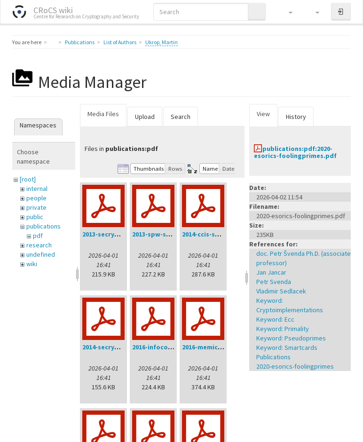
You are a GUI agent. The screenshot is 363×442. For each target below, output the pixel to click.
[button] (286, 12)
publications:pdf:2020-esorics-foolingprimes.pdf (295, 152)
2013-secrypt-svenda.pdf (120, 234)
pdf (38, 235)
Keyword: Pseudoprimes (291, 338)
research (39, 245)
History (296, 116)
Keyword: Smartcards (286, 347)
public (34, 217)
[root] (28, 179)
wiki (31, 264)
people (36, 198)
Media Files (103, 114)
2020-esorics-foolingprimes (295, 366)
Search (180, 116)
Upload (145, 116)
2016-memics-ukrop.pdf (218, 347)
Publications (80, 42)
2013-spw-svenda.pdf (165, 234)
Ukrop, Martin (161, 42)
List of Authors (119, 42)
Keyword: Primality (282, 328)
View (263, 114)
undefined (40, 254)
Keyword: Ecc (275, 319)
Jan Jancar (271, 272)
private (36, 207)
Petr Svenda (273, 281)
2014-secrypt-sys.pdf (114, 347)
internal (36, 188)
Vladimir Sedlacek (281, 291)
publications (43, 226)
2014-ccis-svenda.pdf (214, 234)
